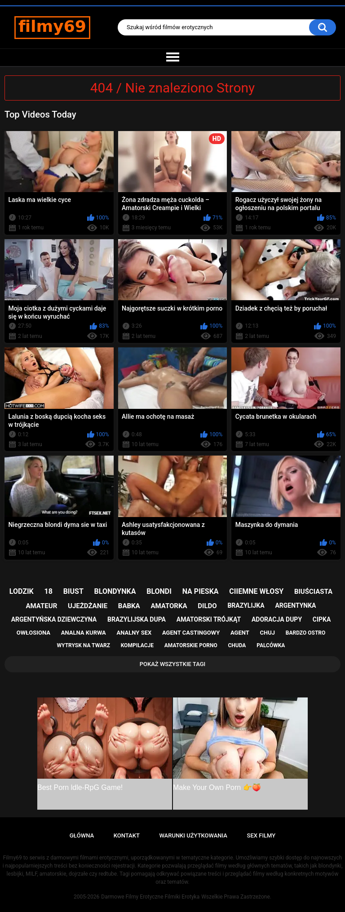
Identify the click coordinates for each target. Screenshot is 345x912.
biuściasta (313, 592)
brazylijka (245, 605)
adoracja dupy (277, 619)
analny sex (134, 632)
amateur (42, 606)
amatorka (168, 606)
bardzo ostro (306, 633)
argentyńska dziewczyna (54, 619)
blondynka (115, 591)
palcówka (271, 645)
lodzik (21, 591)
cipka (322, 619)
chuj (267, 632)
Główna (82, 835)
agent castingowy (191, 632)
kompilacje (137, 645)
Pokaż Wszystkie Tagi (173, 664)
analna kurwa (83, 632)
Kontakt (127, 835)
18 (48, 591)
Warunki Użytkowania (193, 835)
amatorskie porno (190, 645)
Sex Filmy (261, 835)
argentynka (295, 605)
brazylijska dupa (136, 619)
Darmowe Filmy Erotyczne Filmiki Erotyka (150, 897)
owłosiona (33, 632)
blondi (159, 591)
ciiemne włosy (256, 591)
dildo (207, 606)
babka (129, 606)
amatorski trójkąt (209, 619)
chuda (237, 645)
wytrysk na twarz (83, 645)
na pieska (200, 591)
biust (73, 591)
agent (239, 632)
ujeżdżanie (87, 606)
